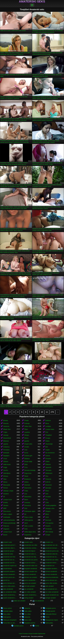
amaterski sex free (9, 557)
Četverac (48, 479)
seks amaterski (8, 589)
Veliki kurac (7, 464)
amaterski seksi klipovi (52, 554)
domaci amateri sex (30, 571)
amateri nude (7, 542)
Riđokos (27, 458)
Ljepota (5, 444)
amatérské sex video (52, 545)
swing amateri (28, 598)
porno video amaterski (10, 586)
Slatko (47, 461)
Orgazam (6, 529)
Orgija (5, 467)
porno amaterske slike (31, 580)
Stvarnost (48, 485)
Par (46, 499)
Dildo (26, 464)
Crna (26, 467)
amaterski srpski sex (10, 565)
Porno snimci (7, 608)
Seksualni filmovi (50, 614)
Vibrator (5, 505)
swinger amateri (50, 598)
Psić (46, 432)
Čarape (47, 438)
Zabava (5, 461)
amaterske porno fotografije (10, 545)
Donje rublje (28, 461)
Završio (5, 470)
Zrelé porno (7, 617)
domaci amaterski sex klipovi (31, 574)
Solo (46, 494)
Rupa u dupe (28, 517)
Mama (26, 438)
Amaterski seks (32, 1)
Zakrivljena (6, 473)
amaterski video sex (30, 565)
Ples (46, 476)
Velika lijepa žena (30, 532)
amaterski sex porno (31, 560)
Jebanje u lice (49, 508)
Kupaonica (27, 535)
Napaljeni (6, 456)
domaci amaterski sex (10, 574)
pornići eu (6, 580)
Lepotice (27, 432)
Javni (26, 523)
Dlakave (48, 464)
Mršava (5, 476)
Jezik (47, 517)
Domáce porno (18, 626)
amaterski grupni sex (10, 551)
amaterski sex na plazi (10, 560)
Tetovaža (48, 470)
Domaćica (27, 505)
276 (52, 412)
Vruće (5, 458)
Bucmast (48, 520)
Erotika (5, 502)
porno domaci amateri (52, 580)
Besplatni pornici (29, 623)
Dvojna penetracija (9, 523)
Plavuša (5, 423)
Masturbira (27, 497)
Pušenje (27, 423)
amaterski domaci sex (52, 548)
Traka (26, 491)
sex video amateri (30, 592)
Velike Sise (28, 426)
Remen (5, 488)
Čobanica (6, 447)
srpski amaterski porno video (31, 595)
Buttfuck (48, 420)
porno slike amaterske (52, 583)
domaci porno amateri (10, 577)
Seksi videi (27, 620)
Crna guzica (49, 523)
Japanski (48, 467)
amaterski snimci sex (31, 563)
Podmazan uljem (29, 511)
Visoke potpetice (50, 505)
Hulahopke (6, 517)
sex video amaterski (51, 592)
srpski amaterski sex (52, 595)
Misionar (6, 441)
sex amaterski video (9, 592)
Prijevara (6, 526)
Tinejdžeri (48, 435)
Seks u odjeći (7, 514)
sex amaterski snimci (52, 589)
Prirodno (48, 458)
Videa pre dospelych (10, 620)
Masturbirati (7, 438)
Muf (46, 447)
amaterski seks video (31, 554)
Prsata (26, 420)
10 (42, 412)
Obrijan (26, 435)
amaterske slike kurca (10, 548)
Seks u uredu (28, 526)
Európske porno (50, 608)
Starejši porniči (50, 611)
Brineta (5, 420)
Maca (47, 423)
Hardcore (6, 426)
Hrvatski (48, 497)
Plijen (26, 429)
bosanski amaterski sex (10, 571)
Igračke (26, 441)
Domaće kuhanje (29, 470)
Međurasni (48, 473)
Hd (25, 514)
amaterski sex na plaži (52, 557)
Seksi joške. (49, 623)
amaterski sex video (51, 560)
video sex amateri (19, 601)
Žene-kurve (7, 511)
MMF (5, 508)
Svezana (27, 502)
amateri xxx (49, 542)
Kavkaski (6, 453)
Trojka (5, 432)
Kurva (26, 453)
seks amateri (49, 586)
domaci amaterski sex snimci (52, 574)
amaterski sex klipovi (31, 557)
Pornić (37, 626)
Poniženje (48, 529)
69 (4, 497)
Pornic (47, 617)
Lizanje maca (49, 429)
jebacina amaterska (51, 577)
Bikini (47, 514)
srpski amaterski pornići (10, 595)
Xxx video (27, 614)
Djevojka (48, 488)
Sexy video (6, 614)
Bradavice (27, 479)
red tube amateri (29, 586)
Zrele (47, 502)
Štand (26, 476)
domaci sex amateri (30, 577)
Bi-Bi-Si (47, 482)
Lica (25, 494)
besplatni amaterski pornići (52, 568)
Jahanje (5, 435)
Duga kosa (27, 473)
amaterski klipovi (29, 551)
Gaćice (47, 456)
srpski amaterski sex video (10, 598)
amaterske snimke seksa (31, 548)
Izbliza (26, 482)
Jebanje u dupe (8, 491)
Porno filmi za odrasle (10, 623)
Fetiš (26, 529)
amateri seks (28, 542)
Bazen (5, 535)
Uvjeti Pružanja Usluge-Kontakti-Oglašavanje (32, 633)
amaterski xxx (49, 565)
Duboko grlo (28, 456)
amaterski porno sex (52, 551)
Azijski (47, 450)
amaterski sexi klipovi (10, 563)
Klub (25, 508)
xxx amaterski (39, 601)
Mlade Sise (6, 429)
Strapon (47, 511)
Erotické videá (7, 611)
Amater (26, 447)
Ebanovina (27, 488)
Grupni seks (28, 444)
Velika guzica (28, 520)
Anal (25, 450)
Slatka (47, 441)
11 (47, 412)
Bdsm (26, 499)
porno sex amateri (30, 583)
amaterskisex (7, 568)
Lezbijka (48, 426)
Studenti (6, 494)
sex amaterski (28, 589)
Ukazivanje (49, 444)
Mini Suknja (49, 532)
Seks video (28, 611)
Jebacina (27, 608)
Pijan (5, 479)
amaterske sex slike (30, 545)
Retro (47, 491)
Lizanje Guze (7, 499)
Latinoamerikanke (9, 520)
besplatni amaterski (30, 568)
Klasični (47, 526)
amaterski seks (8, 554)
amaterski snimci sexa (52, 563)
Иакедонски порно (51, 620)
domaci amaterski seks (52, 571)
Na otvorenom (50, 453)
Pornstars (6, 450)
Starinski (27, 485)
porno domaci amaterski (10, 583)
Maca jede (6, 485)
